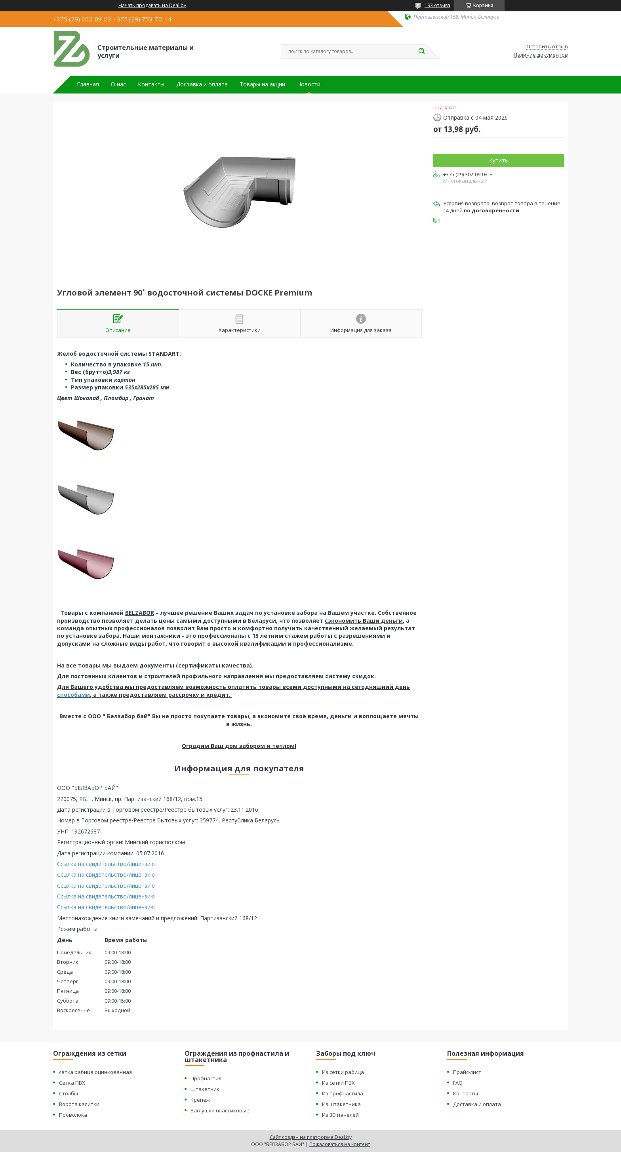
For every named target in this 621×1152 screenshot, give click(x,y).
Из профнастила (342, 1093)
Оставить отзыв (547, 47)
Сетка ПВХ (72, 1082)
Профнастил (205, 1078)
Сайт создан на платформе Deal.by (311, 1137)
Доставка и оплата (202, 84)
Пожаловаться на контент (339, 1144)
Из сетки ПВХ (338, 1082)
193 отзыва (437, 5)
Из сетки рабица (343, 1072)
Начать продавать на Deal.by (152, 5)
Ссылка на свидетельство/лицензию (106, 864)
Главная (88, 84)
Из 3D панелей (340, 1114)
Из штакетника (341, 1104)
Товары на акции (262, 84)
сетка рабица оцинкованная (95, 1072)
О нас (118, 84)
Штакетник (204, 1089)
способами (73, 694)
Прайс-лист (467, 1072)
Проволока (73, 1114)
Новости (308, 84)
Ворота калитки (79, 1104)
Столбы (68, 1093)
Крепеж (200, 1099)
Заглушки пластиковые (220, 1110)
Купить (498, 160)
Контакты (151, 84)
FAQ (458, 1082)
